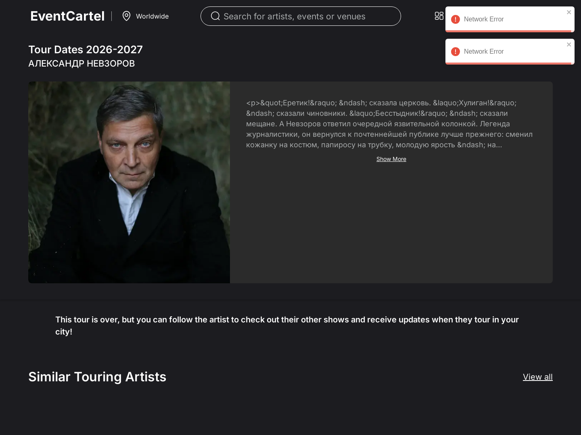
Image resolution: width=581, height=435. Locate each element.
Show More (391, 158)
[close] (569, 12)
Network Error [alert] (510, 20)
